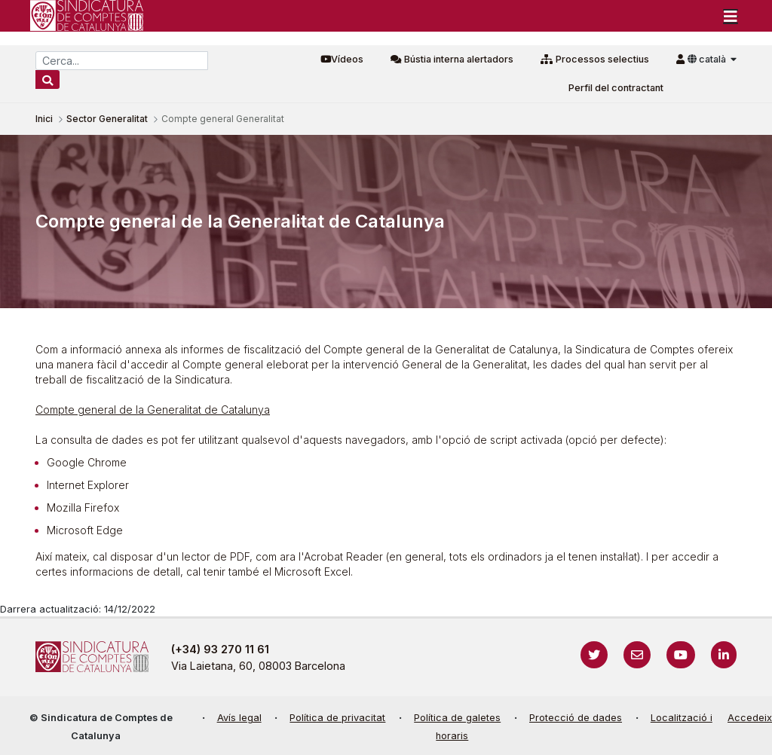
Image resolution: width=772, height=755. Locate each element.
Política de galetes (457, 717)
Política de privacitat (337, 717)
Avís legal (239, 717)
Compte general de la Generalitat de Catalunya (152, 409)
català (708, 59)
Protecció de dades (575, 717)
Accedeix (750, 717)
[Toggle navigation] (730, 16)
